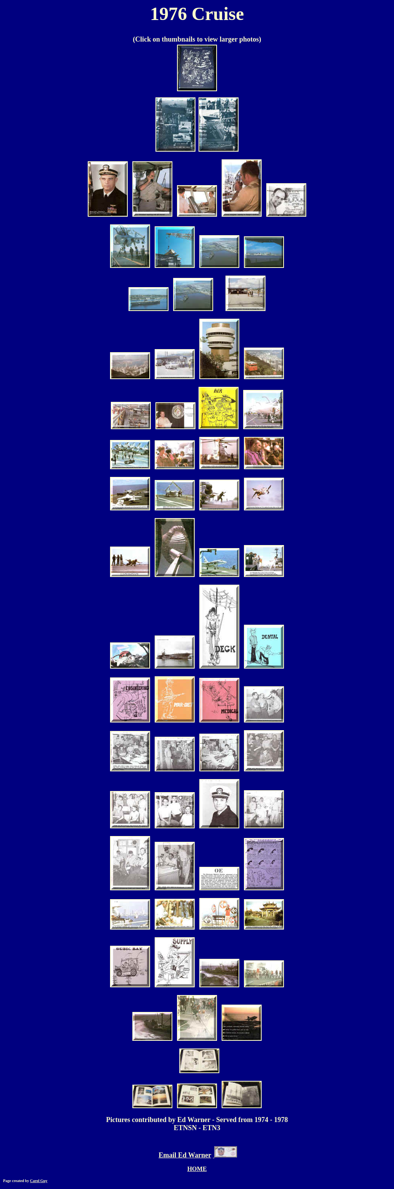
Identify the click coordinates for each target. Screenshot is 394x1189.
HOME (197, 1169)
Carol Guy (38, 1181)
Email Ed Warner (185, 1155)
